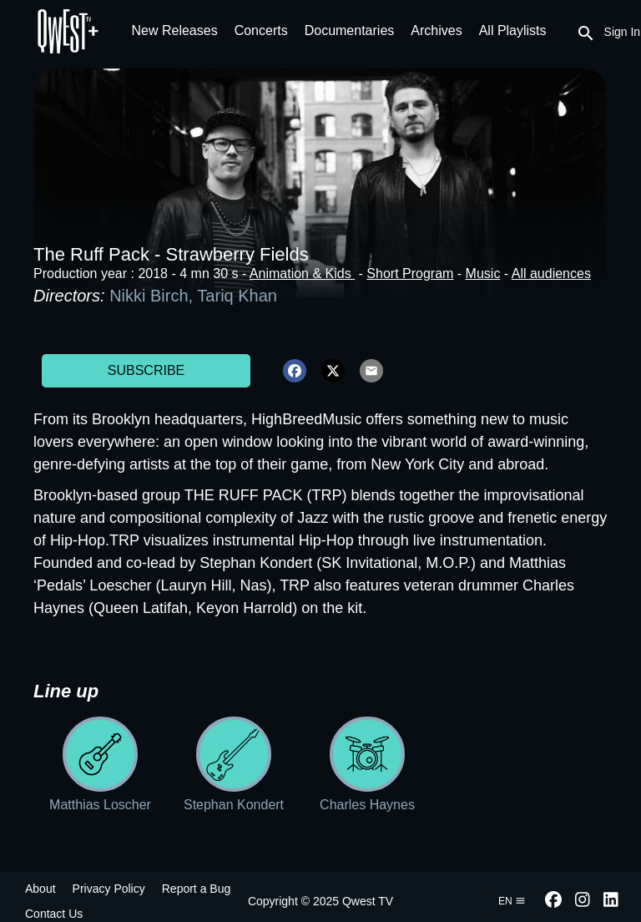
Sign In (622, 31)
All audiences (551, 273)
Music (483, 273)
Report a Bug (196, 888)
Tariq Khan (237, 295)
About (40, 888)
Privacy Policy (109, 888)
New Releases (175, 30)
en (512, 901)
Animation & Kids (302, 273)
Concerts (261, 30)
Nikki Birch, (153, 295)
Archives (436, 30)
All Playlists (513, 30)
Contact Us (54, 913)
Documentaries (350, 30)
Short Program (409, 273)
